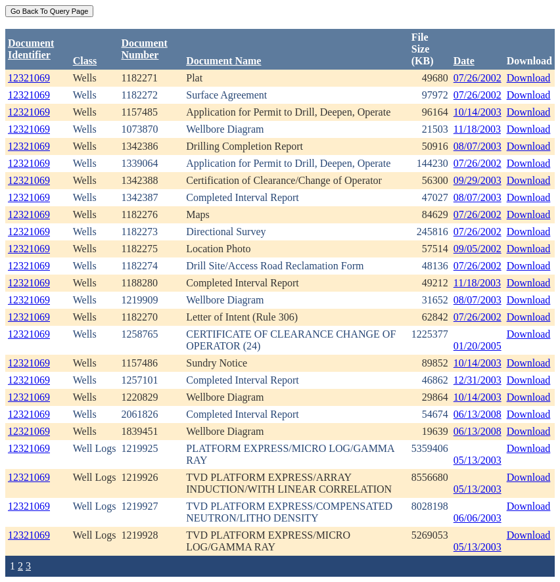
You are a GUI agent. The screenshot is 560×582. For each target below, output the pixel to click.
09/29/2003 (478, 180)
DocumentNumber (145, 48)
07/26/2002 (478, 77)
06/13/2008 (478, 414)
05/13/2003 (478, 460)
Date (464, 60)
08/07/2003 (478, 146)
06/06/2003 (478, 518)
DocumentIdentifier (31, 48)
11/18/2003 (477, 129)
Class (85, 60)
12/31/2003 (478, 380)
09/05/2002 (478, 248)
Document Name (223, 60)
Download (529, 77)
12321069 (29, 77)
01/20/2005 (478, 345)
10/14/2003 (478, 112)
